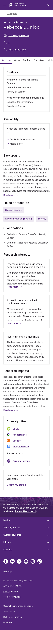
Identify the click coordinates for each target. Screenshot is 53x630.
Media (6, 520)
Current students (12, 534)
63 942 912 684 (15, 586)
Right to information (12, 617)
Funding (26, 60)
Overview (6, 60)
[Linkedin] (12, 562)
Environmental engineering (18, 218)
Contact (7, 549)
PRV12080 (15, 597)
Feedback (7, 622)
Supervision (39, 60)
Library (7, 542)
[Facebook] (5, 562)
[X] (19, 562)
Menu (4, 5)
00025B (14, 591)
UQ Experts (12, 13)
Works (17, 60)
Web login (7, 572)
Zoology (42, 218)
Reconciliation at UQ (26, 511)
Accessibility (9, 611)
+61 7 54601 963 (17, 49)
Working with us (11, 527)
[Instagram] (33, 562)
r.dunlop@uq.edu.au (18, 35)
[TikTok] (39, 562)
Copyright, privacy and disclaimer (18, 606)
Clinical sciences (13, 210)
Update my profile (16, 484)
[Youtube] (26, 562)
